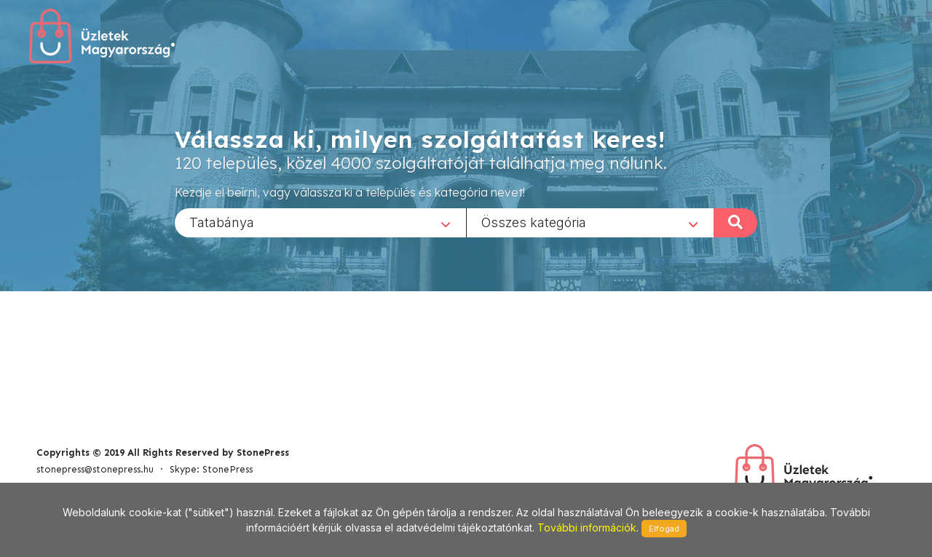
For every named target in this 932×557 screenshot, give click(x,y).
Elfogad (664, 529)
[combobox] (320, 222)
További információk (586, 527)
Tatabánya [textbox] (221, 221)
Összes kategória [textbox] (533, 221)
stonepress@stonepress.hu (95, 469)
